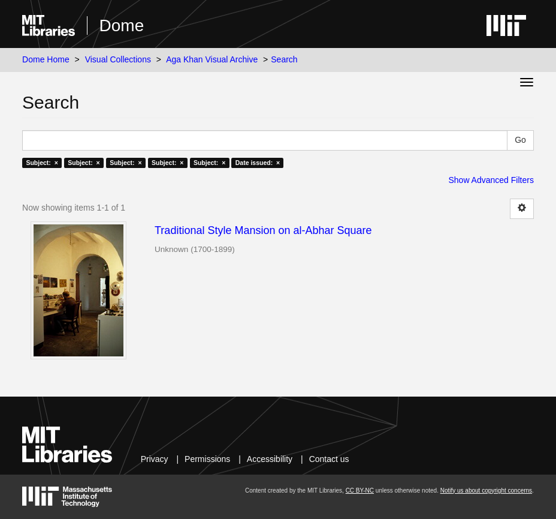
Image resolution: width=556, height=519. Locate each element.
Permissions (207, 459)
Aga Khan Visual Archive (212, 59)
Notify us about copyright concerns (486, 490)
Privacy (154, 459)
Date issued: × (257, 162)
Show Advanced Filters (490, 180)
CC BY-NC (360, 490)
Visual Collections (118, 59)
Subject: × (42, 162)
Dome (121, 25)
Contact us (329, 459)
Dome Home (46, 59)
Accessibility (269, 459)
